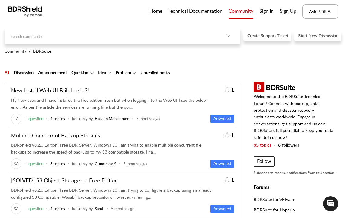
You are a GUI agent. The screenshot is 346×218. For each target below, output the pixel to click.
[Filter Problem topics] (134, 72)
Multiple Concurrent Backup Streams (55, 135)
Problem (123, 72)
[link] (16, 118)
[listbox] (228, 36)
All (7, 72)
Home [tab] (156, 11)
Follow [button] (264, 161)
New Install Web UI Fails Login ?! (50, 90)
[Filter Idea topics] (109, 72)
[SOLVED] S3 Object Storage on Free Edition (64, 180)
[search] (110, 36)
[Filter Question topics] (92, 72)
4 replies (57, 118)
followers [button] (288, 145)
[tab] (7, 72)
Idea (102, 72)
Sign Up (288, 11)
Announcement (52, 72)
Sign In (266, 11)
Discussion (24, 72)
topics (262, 145)
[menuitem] (266, 11)
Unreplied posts (155, 72)
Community (241, 11)
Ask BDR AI (320, 11)
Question (79, 72)
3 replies (57, 164)
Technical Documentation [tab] (195, 11)
